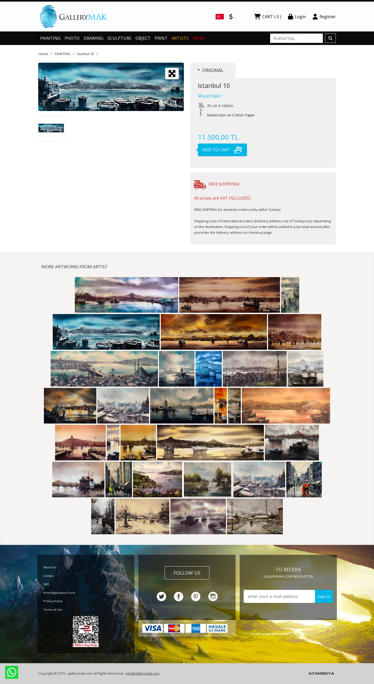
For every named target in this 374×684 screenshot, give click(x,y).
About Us (49, 567)
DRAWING (93, 38)
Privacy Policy (53, 601)
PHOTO (72, 38)
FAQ (46, 584)
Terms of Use (52, 609)
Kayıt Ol (323, 596)
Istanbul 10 (85, 53)
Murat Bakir (210, 96)
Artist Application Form (59, 593)
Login (297, 16)
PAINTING (50, 38)
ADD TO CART (220, 150)
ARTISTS (180, 38)
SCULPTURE (119, 38)
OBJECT (143, 38)
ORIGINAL (211, 70)
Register (324, 16)
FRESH (199, 38)
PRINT (161, 38)
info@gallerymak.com (142, 673)
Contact (48, 576)
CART (267, 17)
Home (43, 53)
